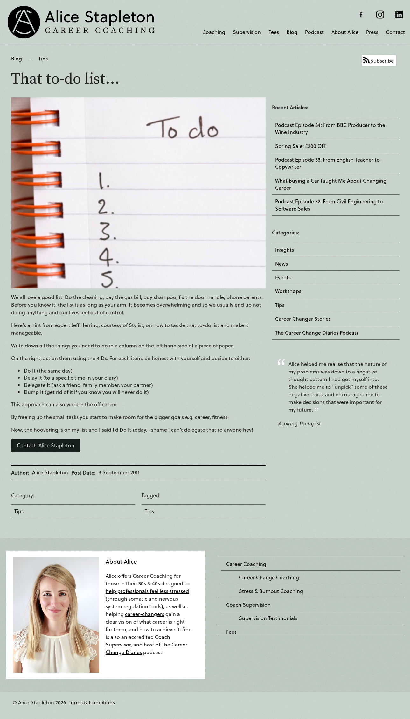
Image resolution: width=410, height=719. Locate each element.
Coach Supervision (248, 604)
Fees (273, 32)
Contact (395, 32)
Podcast (314, 32)
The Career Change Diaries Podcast (316, 332)
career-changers (144, 614)
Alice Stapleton (45, 445)
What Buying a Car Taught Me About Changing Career (330, 184)
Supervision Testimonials (268, 618)
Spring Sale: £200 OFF (301, 146)
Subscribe (382, 60)
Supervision (247, 32)
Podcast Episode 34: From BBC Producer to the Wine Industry (330, 129)
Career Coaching (246, 564)
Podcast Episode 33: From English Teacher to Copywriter (327, 163)
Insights (284, 249)
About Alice (344, 32)
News (281, 263)
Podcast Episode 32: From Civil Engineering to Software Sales (329, 205)
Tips (43, 58)
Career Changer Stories (303, 318)
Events (283, 277)
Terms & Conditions (92, 702)
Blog (292, 32)
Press (372, 32)
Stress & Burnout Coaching (271, 591)
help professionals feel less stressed (147, 591)
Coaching (213, 32)
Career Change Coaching (269, 577)
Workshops (288, 291)
